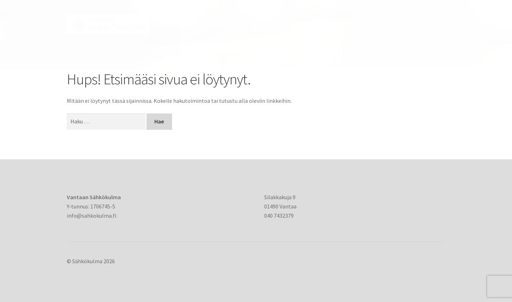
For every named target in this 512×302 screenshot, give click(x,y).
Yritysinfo (78, 55)
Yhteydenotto (237, 55)
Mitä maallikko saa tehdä (133, 55)
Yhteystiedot (191, 55)
